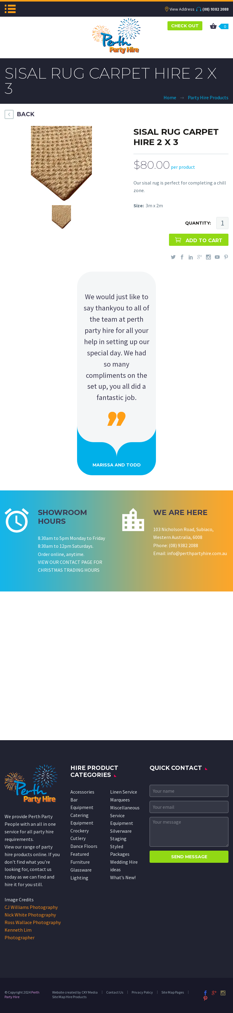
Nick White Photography (30, 915)
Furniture (80, 862)
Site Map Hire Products (69, 996)
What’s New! (123, 877)
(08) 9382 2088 (215, 9)
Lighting (79, 878)
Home (170, 97)
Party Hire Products (208, 97)
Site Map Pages (172, 992)
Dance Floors (83, 846)
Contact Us (114, 992)
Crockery (79, 831)
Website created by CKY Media (75, 992)
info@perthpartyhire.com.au (197, 553)
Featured (79, 854)
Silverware (121, 831)
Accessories (82, 792)
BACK (25, 114)
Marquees (120, 800)
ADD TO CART (204, 240)
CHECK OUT (185, 26)
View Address (182, 9)
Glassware (81, 870)
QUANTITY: (198, 223)
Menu (10, 9)
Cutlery (78, 838)
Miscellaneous (125, 808)
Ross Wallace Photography (33, 922)
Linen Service (123, 792)
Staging (118, 838)
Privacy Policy (142, 992)
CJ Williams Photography (31, 907)
